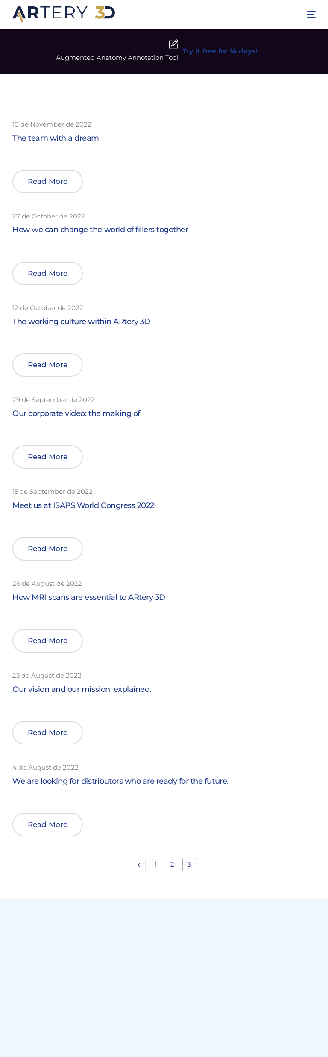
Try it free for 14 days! (220, 51)
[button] (47, 181)
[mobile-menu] (308, 14)
